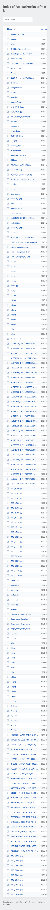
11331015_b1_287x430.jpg (20, 218)
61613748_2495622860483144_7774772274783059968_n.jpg (22, 406)
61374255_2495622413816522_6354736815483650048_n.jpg (22, 363)
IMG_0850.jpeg (15, 894)
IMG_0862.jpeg (15, 875)
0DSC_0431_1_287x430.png (20, 237)
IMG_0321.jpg (14, 537)
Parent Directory (15, 34)
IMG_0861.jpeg (15, 865)
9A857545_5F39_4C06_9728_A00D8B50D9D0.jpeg (22, 759)
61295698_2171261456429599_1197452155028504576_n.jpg (22, 440)
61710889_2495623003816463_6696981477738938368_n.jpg (22, 387)
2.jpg (11, 329)
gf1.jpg (11, 295)
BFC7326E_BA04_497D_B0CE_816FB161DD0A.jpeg (22, 764)
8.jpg (11, 667)
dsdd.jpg (12, 83)
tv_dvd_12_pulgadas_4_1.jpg (20, 179)
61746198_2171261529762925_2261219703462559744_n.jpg (22, 382)
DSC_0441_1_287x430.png (20, 63)
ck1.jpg (11, 189)
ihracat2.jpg (13, 131)
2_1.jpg (12, 638)
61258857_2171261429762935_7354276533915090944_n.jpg (22, 445)
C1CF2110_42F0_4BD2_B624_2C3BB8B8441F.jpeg (22, 793)
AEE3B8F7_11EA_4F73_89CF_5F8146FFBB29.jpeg (22, 769)
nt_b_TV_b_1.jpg (15, 107)
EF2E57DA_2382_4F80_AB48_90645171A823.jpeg (22, 822)
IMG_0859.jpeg (15, 860)
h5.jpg (11, 324)
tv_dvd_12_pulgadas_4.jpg (19, 174)
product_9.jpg (14, 198)
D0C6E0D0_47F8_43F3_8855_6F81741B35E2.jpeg (22, 754)
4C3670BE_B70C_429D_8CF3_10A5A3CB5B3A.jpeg (22, 846)
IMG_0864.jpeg (15, 885)
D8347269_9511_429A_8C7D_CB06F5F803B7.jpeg (22, 827)
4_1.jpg (12, 715)
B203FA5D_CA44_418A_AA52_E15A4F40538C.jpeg (22, 807)
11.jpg (11, 682)
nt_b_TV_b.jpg (14, 112)
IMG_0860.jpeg (15, 870)
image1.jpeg (14, 339)
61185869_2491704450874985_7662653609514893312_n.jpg (22, 348)
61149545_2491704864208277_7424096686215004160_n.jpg (22, 459)
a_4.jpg (11, 276)
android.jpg (13, 223)
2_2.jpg (12, 706)
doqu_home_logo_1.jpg (18, 624)
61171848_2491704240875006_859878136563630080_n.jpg (22, 450)
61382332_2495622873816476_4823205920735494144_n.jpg (22, 430)
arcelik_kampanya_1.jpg (18, 252)
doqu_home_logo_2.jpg (18, 628)
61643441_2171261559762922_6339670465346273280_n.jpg (22, 397)
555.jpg (12, 141)
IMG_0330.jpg (14, 575)
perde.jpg (12, 285)
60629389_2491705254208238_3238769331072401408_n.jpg (22, 484)
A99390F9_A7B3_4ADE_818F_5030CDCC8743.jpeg (22, 735)
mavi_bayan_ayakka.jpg (18, 116)
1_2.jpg (12, 701)
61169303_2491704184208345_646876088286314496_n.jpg (22, 455)
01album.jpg (14, 150)
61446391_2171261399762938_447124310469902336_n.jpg (22, 426)
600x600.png (14, 68)
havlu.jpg (12, 590)
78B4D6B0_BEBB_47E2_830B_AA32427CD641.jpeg (22, 831)
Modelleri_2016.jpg (17, 155)
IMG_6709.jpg (14, 513)
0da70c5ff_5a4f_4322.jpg (19, 165)
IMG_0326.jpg (14, 556)
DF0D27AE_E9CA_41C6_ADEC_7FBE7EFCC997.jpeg (22, 783)
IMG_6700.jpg (14, 488)
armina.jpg (13, 580)
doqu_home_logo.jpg (17, 619)
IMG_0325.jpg (14, 551)
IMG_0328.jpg (14, 566)
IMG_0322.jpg (14, 541)
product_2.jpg (14, 228)
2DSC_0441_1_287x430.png (20, 78)
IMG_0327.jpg (14, 561)
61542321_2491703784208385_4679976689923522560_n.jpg (22, 411)
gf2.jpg (11, 305)
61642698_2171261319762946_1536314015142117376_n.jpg (22, 401)
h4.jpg (11, 319)
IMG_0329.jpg (14, 571)
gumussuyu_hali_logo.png (19, 614)
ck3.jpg (11, 232)
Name (9, 29)
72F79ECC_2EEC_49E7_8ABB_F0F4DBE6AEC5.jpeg (22, 817)
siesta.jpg (12, 604)
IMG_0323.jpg (14, 546)
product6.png (14, 170)
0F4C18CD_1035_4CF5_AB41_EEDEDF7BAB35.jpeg (22, 798)
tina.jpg (12, 609)
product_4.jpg (14, 208)
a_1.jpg (11, 261)
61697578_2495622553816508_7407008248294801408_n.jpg (22, 392)
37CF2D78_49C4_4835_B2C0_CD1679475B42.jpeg (22, 749)
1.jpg (11, 334)
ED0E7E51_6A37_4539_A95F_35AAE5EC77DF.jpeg (22, 773)
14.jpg (11, 696)
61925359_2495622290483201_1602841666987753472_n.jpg (22, 372)
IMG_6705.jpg (14, 508)
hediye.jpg (13, 595)
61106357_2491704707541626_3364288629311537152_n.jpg (22, 474)
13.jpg (11, 691)
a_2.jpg (11, 266)
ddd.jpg (12, 39)
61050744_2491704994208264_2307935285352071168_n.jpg (22, 479)
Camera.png (13, 194)
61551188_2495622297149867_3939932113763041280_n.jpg (22, 358)
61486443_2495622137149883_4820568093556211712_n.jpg (22, 421)
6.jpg (11, 657)
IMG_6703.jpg (14, 503)
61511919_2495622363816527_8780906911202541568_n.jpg (22, 343)
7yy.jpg (12, 73)
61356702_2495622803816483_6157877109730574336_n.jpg (22, 435)
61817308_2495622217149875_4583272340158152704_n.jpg (22, 377)
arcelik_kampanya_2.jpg (18, 257)
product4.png (14, 58)
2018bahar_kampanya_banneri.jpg (22, 242)
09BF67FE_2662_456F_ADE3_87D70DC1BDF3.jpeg (22, 802)
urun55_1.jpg (14, 203)
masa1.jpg (13, 126)
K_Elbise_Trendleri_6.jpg (18, 49)
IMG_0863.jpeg (15, 880)
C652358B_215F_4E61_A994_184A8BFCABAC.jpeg (22, 812)
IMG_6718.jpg (14, 522)
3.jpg (11, 643)
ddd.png (12, 160)
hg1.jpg (12, 121)
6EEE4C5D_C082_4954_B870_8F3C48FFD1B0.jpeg (22, 841)
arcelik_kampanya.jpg (17, 247)
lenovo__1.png (14, 145)
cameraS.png (14, 213)
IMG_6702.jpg (14, 498)
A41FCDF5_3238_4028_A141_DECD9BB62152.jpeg (22, 778)
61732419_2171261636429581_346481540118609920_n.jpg (22, 353)
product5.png (14, 102)
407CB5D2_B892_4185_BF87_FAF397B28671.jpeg (22, 740)
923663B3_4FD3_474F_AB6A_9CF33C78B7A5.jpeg (22, 851)
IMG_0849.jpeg (15, 889)
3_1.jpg (12, 711)
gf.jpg (11, 290)
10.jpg (11, 677)
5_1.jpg (12, 720)
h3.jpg (11, 314)
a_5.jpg (11, 281)
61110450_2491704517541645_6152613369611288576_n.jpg (22, 464)
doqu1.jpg (13, 585)
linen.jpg (12, 600)
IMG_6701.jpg (14, 493)
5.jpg (11, 653)
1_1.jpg (12, 633)
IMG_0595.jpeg (15, 856)
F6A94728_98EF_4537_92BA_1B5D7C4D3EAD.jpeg (22, 744)
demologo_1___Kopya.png (19, 54)
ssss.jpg (12, 184)
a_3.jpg (11, 271)
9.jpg (11, 672)
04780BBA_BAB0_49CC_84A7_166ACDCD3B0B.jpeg (22, 788)
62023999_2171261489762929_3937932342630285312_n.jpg (22, 368)
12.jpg (11, 686)
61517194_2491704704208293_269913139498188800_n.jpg (22, 416)
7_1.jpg (12, 730)
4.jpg (11, 648)
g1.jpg (11, 92)
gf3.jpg (11, 300)
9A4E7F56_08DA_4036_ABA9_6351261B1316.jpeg (22, 836)
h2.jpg (11, 310)
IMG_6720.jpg (14, 532)
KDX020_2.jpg (15, 136)
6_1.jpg (12, 725)
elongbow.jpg (14, 87)
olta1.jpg (12, 97)
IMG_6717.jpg (14, 517)
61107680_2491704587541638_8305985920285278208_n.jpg (22, 469)
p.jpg (11, 44)
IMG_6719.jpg (14, 527)
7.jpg (11, 662)
